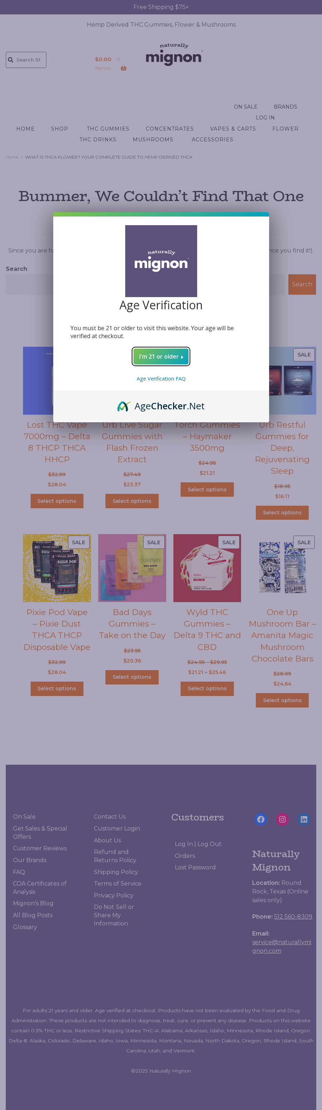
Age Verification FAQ (161, 378)
